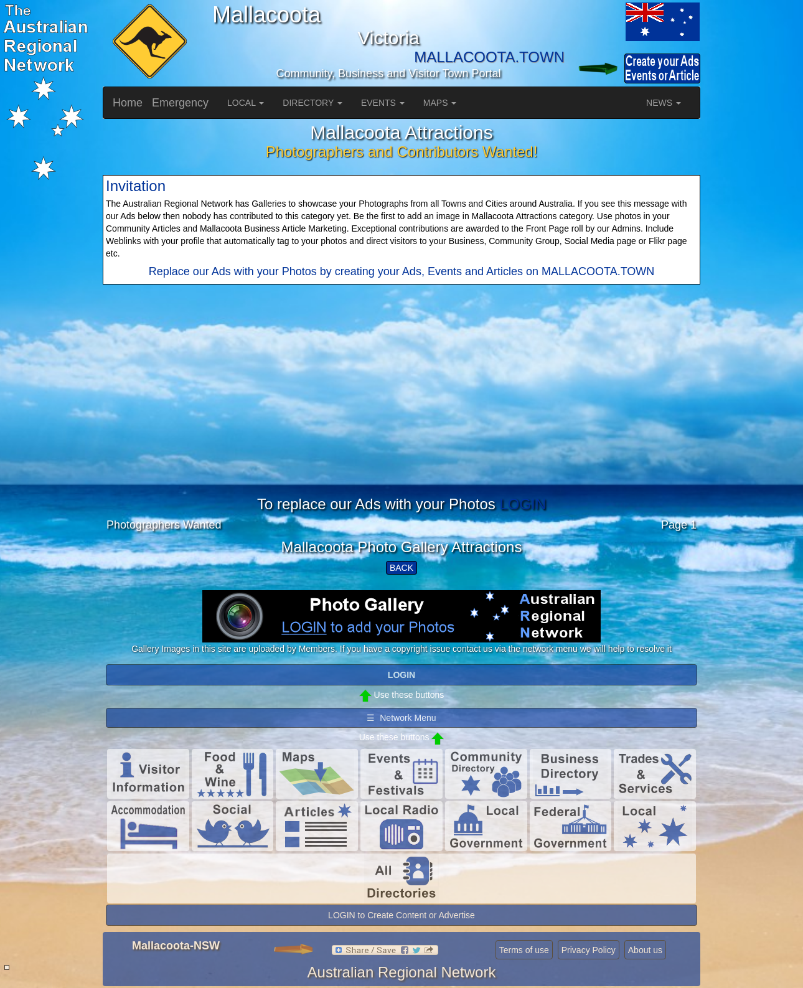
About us (645, 950)
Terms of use (524, 950)
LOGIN (522, 504)
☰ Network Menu (401, 718)
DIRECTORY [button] (312, 103)
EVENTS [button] (383, 103)
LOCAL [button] (245, 103)
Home (128, 102)
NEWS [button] (663, 103)
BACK (401, 568)
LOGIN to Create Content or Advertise (401, 915)
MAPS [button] (440, 103)
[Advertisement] (401, 409)
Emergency (180, 102)
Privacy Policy (588, 950)
